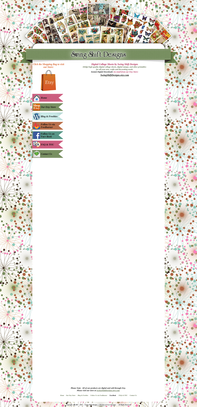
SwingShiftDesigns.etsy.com (108, 390)
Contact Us (133, 395)
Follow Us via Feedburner (98, 395)
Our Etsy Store (70, 395)
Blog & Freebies (83, 395)
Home (62, 395)
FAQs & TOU (123, 395)
